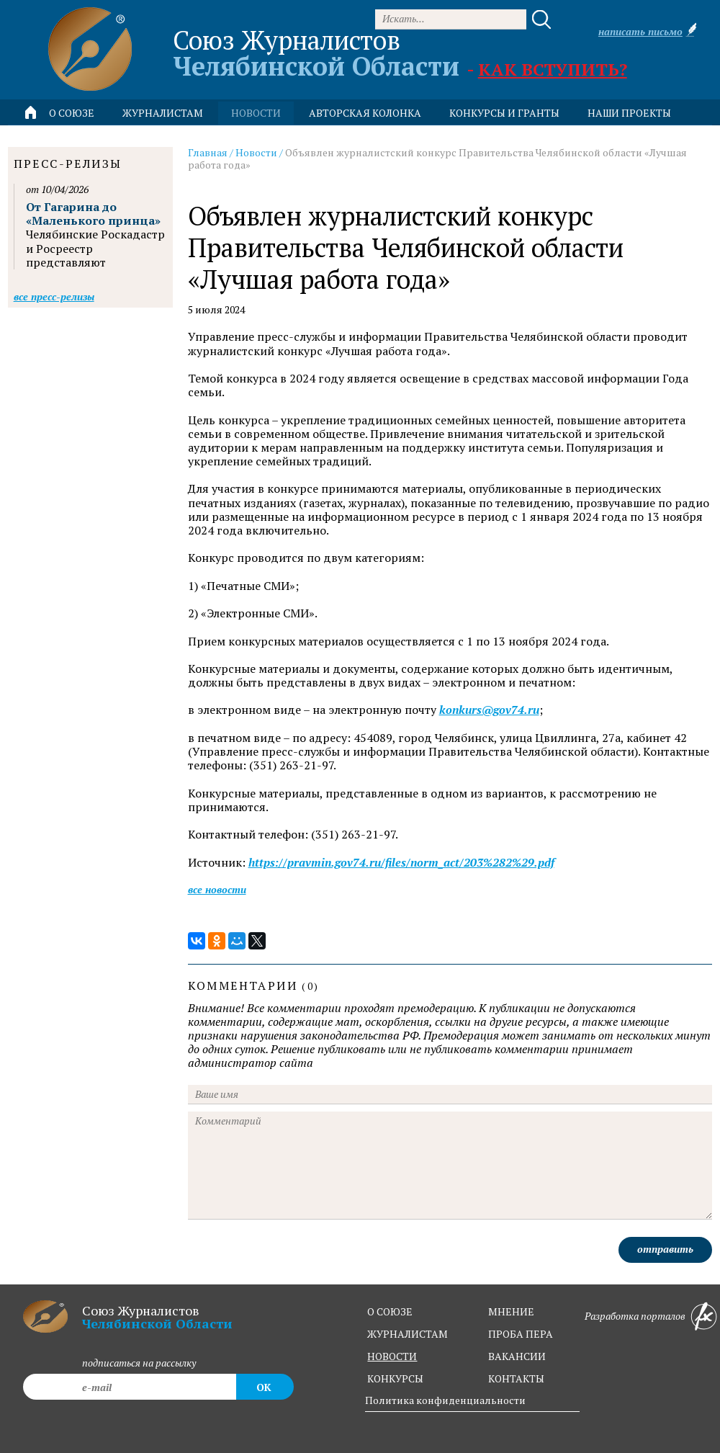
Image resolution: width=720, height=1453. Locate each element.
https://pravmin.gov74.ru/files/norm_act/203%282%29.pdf (401, 862)
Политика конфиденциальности (445, 1400)
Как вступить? (552, 69)
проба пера (520, 1334)
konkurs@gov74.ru (489, 710)
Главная (208, 152)
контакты (516, 1378)
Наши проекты (629, 113)
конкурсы (395, 1378)
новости (256, 113)
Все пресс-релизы (54, 296)
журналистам (407, 1334)
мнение (511, 1311)
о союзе (390, 1311)
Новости (256, 152)
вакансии (517, 1356)
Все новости (217, 889)
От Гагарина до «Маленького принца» (93, 213)
